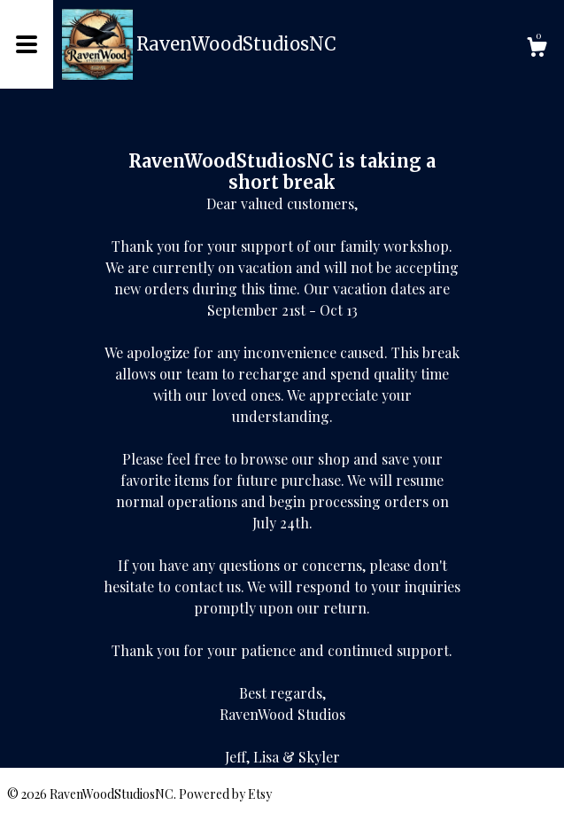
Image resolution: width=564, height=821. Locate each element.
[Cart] (536, 49)
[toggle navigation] (26, 44)
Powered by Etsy (225, 794)
